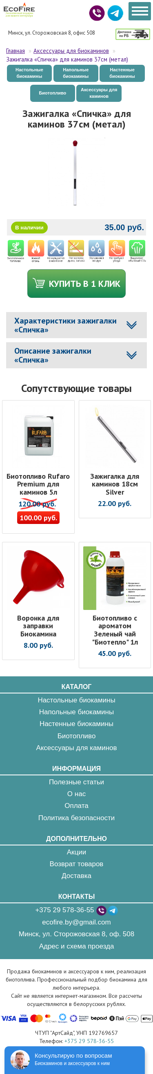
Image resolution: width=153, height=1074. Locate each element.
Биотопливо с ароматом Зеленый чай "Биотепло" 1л (115, 630)
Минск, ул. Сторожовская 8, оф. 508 (76, 934)
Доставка (76, 876)
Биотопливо (52, 92)
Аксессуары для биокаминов (71, 51)
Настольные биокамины (29, 73)
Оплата (76, 806)
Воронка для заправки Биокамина (38, 626)
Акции (76, 852)
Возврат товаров (77, 864)
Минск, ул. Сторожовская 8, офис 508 (51, 32)
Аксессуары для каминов (99, 93)
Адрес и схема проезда (76, 946)
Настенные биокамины (122, 73)
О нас (76, 794)
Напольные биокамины (76, 73)
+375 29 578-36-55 (64, 910)
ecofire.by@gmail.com (76, 922)
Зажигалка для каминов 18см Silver (114, 484)
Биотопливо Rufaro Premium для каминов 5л (38, 484)
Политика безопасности (76, 818)
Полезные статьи (76, 782)
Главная (15, 51)
